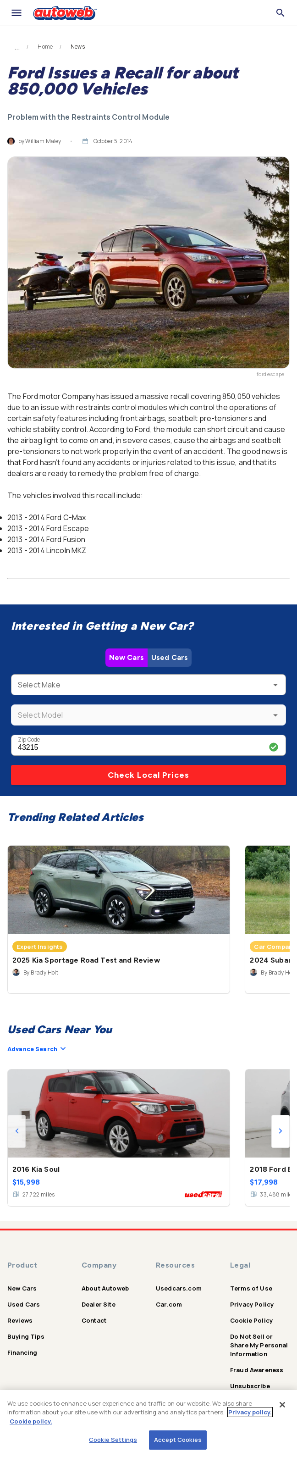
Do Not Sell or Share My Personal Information (259, 1345)
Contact (94, 1320)
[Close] (282, 1405)
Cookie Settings (113, 1439)
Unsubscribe (250, 1386)
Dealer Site (99, 1304)
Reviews (20, 1320)
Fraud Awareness (256, 1370)
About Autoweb (105, 1288)
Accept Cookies (178, 1439)
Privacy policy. (250, 1412)
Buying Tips (25, 1336)
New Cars (126, 657)
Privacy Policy (252, 1304)
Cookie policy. (31, 1421)
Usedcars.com (179, 1288)
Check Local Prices (148, 775)
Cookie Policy (251, 1320)
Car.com (169, 1304)
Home (45, 46)
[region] (148, 1423)
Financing (22, 1352)
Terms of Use (251, 1288)
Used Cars (169, 657)
